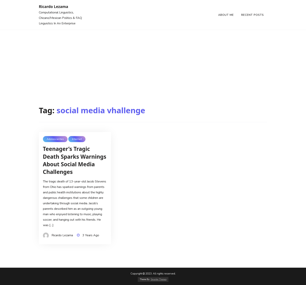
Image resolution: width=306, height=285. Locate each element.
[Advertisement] (153, 59)
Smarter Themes (158, 279)
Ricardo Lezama (53, 6)
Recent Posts (252, 15)
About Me (226, 15)
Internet (77, 139)
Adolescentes (55, 139)
